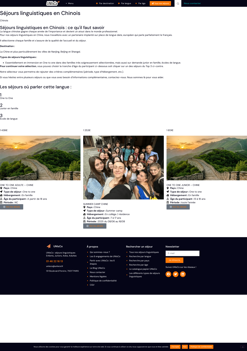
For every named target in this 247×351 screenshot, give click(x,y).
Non (185, 347)
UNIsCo (58, 246)
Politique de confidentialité (201, 347)
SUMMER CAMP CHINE (95, 204)
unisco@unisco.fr (54, 266)
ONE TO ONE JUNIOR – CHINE (183, 185)
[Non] (242, 346)
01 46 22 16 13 (54, 261)
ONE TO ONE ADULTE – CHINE (16, 185)
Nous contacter (192, 3)
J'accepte (175, 347)
